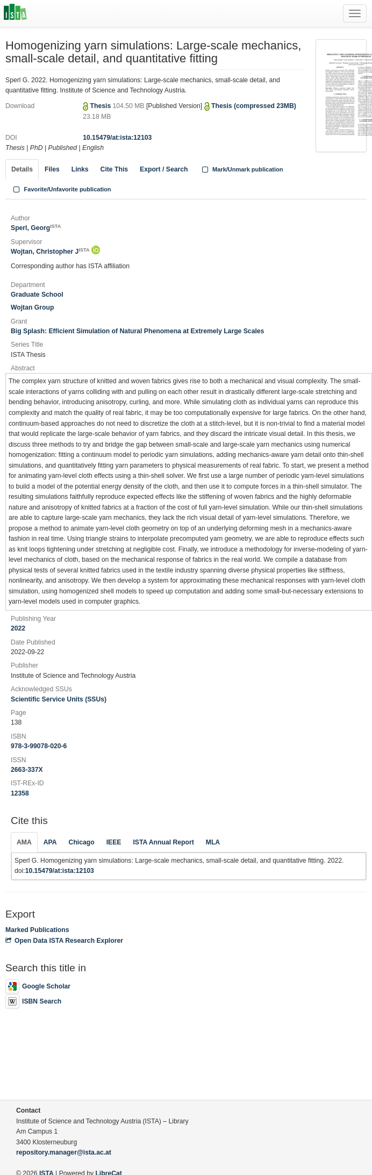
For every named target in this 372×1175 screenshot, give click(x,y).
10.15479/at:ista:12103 (117, 137)
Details (22, 169)
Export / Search (164, 169)
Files (52, 169)
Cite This (114, 169)
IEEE (113, 842)
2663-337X (27, 769)
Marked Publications (37, 930)
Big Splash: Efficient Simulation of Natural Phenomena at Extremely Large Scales (137, 331)
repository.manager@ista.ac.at (63, 1152)
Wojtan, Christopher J (50, 251)
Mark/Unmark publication (241, 169)
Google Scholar (37, 986)
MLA (213, 842)
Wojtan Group (32, 307)
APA (50, 842)
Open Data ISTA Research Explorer (64, 940)
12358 (20, 793)
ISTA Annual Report (163, 842)
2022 (18, 628)
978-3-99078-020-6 (39, 746)
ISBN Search (33, 1001)
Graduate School (37, 294)
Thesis (101, 106)
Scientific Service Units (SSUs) (58, 699)
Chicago (82, 842)
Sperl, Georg (36, 228)
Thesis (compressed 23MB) (253, 106)
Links (80, 169)
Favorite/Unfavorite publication (61, 189)
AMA (24, 842)
